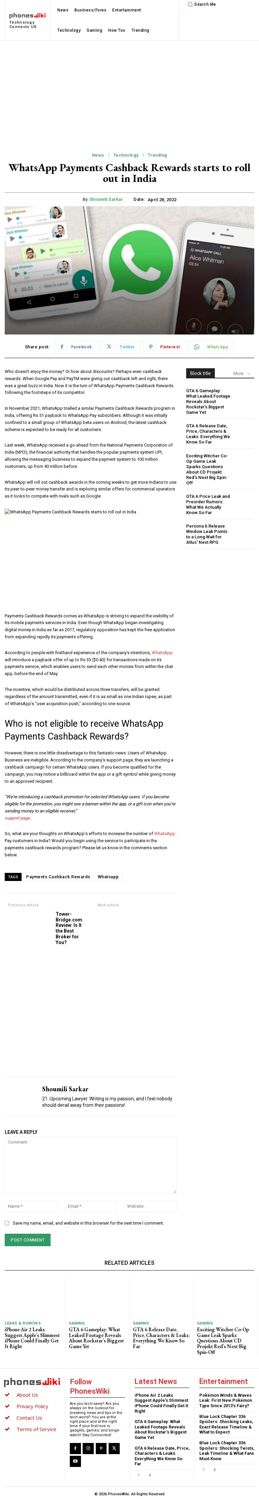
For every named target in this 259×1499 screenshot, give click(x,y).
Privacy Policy (32, 1403)
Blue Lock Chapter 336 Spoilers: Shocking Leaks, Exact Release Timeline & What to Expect (226, 1422)
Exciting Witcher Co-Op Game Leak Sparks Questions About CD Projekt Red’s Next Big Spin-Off (208, 465)
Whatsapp (108, 876)
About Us (27, 1392)
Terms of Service (36, 1426)
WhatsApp (162, 652)
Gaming (77, 1323)
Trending (157, 155)
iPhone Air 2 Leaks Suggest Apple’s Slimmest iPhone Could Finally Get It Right (33, 1334)
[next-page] (149, 1473)
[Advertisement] (129, 91)
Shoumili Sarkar (106, 199)
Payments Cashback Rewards (58, 876)
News (98, 155)
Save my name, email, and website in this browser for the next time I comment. (88, 1223)
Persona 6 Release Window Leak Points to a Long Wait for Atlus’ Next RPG (206, 525)
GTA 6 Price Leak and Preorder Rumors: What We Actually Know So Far (207, 496)
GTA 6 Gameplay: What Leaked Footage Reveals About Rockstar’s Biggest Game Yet (208, 401)
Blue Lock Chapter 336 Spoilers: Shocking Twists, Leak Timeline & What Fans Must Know (226, 1448)
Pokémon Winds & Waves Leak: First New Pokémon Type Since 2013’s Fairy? (225, 1398)
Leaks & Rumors (22, 1323)
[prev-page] (139, 1473)
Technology (126, 155)
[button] (201, 4)
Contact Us (29, 1415)
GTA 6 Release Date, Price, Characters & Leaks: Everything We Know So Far (207, 433)
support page (17, 818)
